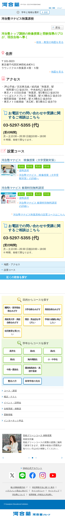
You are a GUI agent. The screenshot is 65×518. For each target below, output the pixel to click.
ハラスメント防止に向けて (17, 491)
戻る (57, 27)
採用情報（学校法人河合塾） (41, 494)
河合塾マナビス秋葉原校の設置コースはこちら (39, 214)
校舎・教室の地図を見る (49, 42)
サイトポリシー (38, 491)
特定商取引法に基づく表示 (43, 487)
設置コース (9, 270)
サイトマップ (53, 491)
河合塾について (18, 494)
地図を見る (57, 71)
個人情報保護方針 (19, 487)
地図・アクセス (12, 264)
